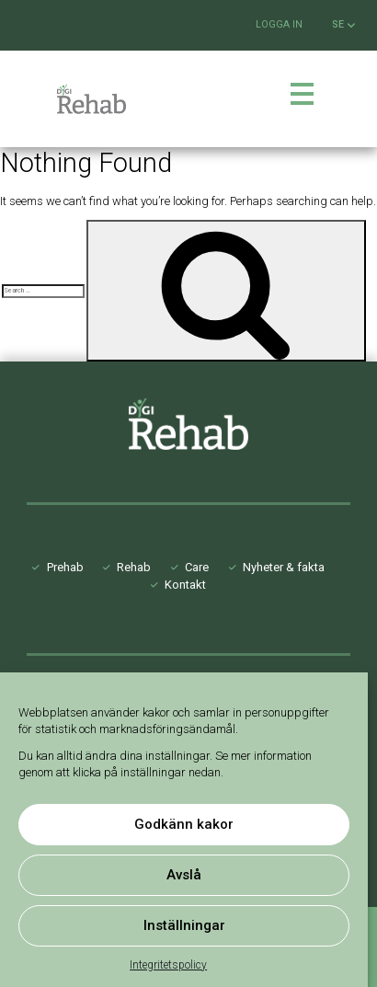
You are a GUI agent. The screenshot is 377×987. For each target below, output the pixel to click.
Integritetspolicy (168, 964)
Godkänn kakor (184, 824)
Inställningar (184, 925)
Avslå (183, 874)
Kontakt (185, 584)
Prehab (65, 567)
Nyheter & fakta (284, 567)
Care (197, 567)
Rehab (134, 567)
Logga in (279, 24)
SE (343, 24)
